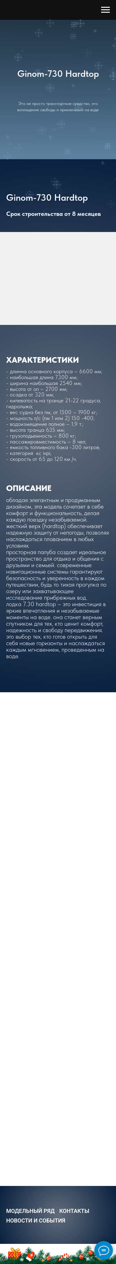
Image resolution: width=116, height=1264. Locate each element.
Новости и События (35, 1220)
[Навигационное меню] (105, 10)
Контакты (74, 1211)
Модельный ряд (30, 1211)
